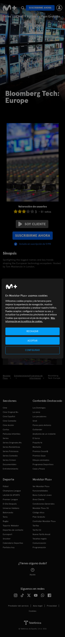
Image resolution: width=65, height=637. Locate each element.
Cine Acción (8, 425)
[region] (32, 319)
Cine (19, 16)
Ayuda (32, 572)
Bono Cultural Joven (42, 495)
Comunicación (39, 543)
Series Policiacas (10, 451)
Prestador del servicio (18, 606)
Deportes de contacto (13, 530)
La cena (36, 412)
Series (7, 16)
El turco (36, 438)
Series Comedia (10, 455)
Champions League (12, 491)
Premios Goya (39, 455)
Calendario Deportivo (13, 543)
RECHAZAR (32, 331)
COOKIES (32, 611)
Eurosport (7, 534)
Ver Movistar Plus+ (41, 486)
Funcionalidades (40, 491)
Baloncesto (8, 512)
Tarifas (36, 525)
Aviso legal (37, 606)
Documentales (9, 464)
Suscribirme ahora (40, 7)
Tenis (5, 517)
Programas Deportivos (43, 464)
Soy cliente (32, 224)
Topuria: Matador (11, 525)
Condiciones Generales (43, 504)
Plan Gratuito (50, 16)
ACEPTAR (33, 340)
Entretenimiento (10, 469)
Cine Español (9, 416)
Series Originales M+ (12, 442)
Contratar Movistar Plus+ (44, 521)
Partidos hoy (8, 547)
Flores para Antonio (42, 425)
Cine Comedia (9, 421)
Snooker (7, 538)
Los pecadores (39, 416)
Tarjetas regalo (40, 538)
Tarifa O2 (37, 530)
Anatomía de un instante (44, 434)
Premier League (10, 499)
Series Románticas (11, 447)
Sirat (35, 421)
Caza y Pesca (39, 469)
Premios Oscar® (40, 451)
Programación (39, 547)
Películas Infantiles (11, 434)
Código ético (38, 512)
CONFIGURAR (32, 350)
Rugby (5, 521)
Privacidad (52, 606)
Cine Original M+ (10, 412)
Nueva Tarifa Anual (41, 534)
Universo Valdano (11, 508)
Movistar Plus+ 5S (41, 508)
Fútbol (31, 16)
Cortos (6, 429)
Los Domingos (39, 408)
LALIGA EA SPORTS (11, 495)
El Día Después (10, 504)
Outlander (37, 429)
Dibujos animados (41, 460)
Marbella (37, 447)
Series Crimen (9, 460)
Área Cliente (38, 499)
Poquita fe (37, 442)
